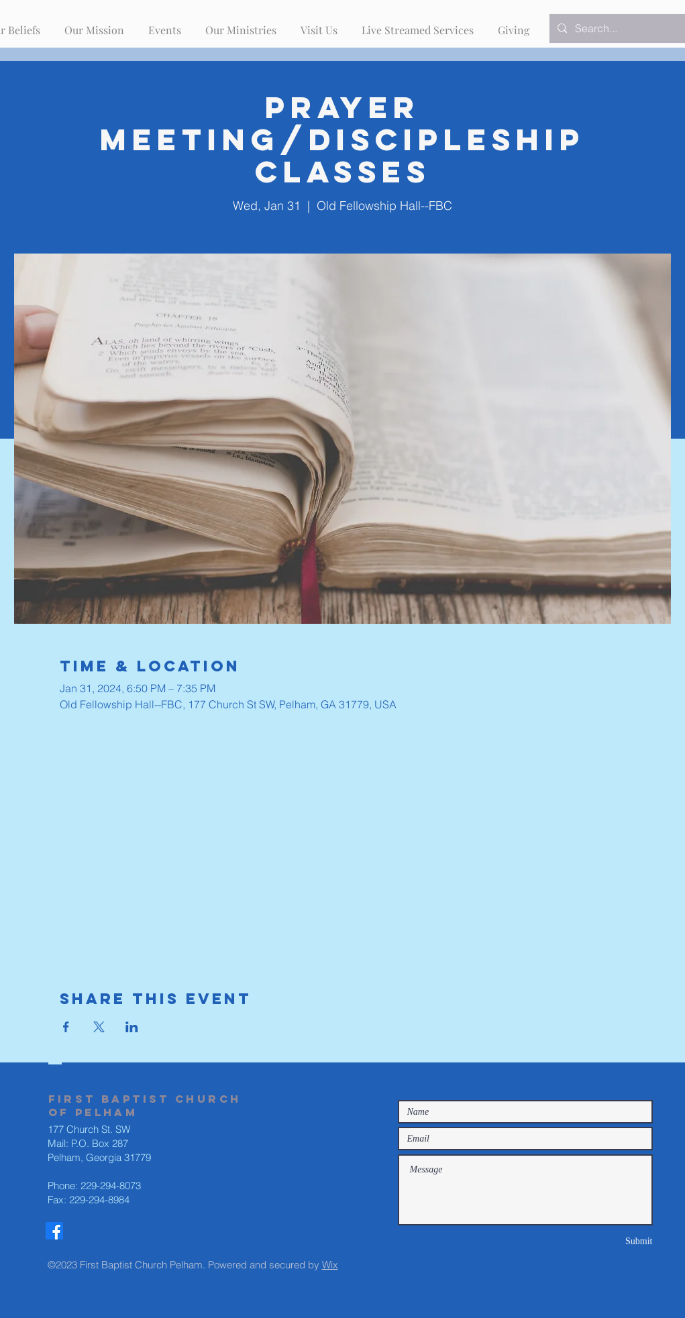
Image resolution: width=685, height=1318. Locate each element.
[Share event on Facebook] (66, 1027)
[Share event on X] (99, 1027)
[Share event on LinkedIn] (131, 1027)
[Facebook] (54, 1231)
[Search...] (622, 28)
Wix (330, 1264)
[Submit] (605, 1241)
